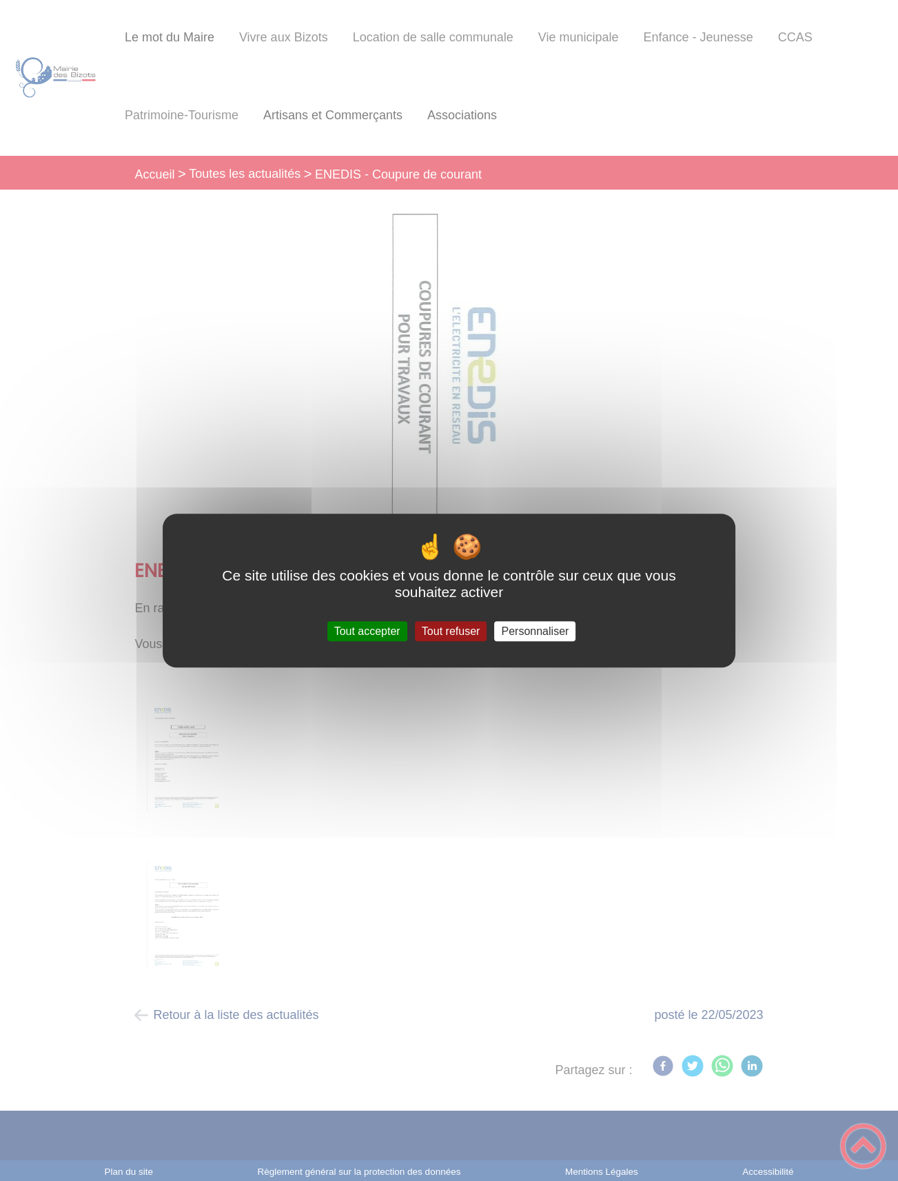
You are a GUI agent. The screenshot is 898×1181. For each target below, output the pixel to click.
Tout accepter (367, 631)
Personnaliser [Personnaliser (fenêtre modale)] (535, 631)
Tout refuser (451, 631)
